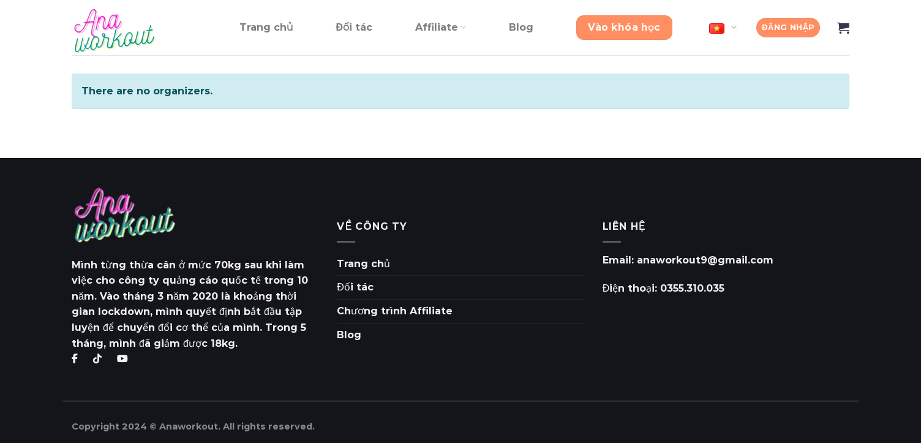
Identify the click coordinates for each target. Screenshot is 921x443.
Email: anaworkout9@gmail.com (688, 260)
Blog (521, 27)
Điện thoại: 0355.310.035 (664, 288)
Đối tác (354, 27)
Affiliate (440, 27)
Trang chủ (266, 27)
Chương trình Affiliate (395, 311)
